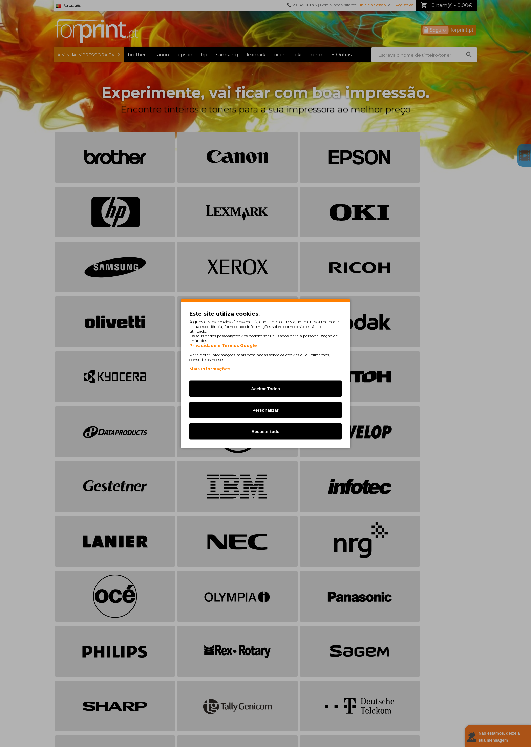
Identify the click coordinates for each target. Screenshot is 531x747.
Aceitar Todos (265, 388)
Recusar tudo (265, 431)
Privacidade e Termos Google (223, 345)
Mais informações (209, 368)
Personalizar (265, 409)
